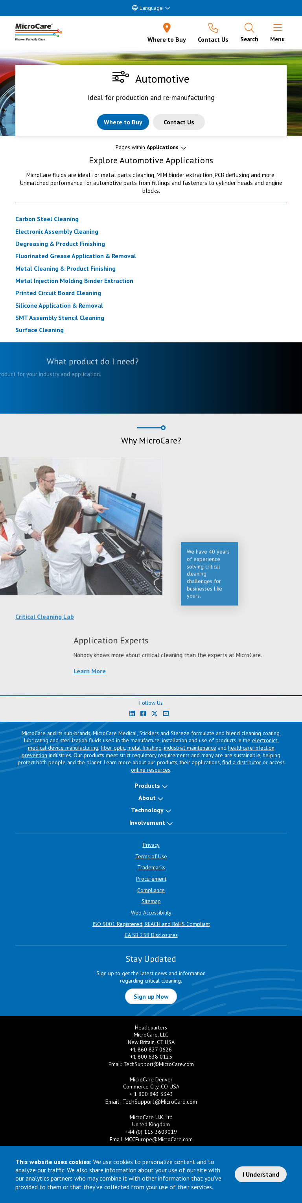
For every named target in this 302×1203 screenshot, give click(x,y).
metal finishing (144, 747)
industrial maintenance (190, 747)
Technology (147, 810)
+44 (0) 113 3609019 (151, 1131)
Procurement (151, 878)
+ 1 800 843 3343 (151, 1094)
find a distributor (241, 762)
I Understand (261, 1174)
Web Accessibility (151, 912)
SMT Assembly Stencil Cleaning (59, 318)
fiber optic (113, 747)
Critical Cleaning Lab (44, 621)
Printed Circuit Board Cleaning (58, 293)
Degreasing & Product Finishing (60, 244)
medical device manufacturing (63, 747)
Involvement (147, 822)
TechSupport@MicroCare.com (158, 1064)
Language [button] (147, 7)
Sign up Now (151, 996)
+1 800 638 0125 (151, 1056)
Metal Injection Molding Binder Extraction (74, 281)
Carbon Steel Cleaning (47, 219)
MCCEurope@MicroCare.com (159, 1139)
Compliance (151, 890)
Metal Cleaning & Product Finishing (65, 268)
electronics (265, 740)
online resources (150, 769)
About (147, 798)
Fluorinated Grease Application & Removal (75, 256)
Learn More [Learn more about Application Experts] (212, 671)
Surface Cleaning (39, 330)
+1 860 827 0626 (151, 1049)
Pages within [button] (147, 147)
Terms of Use (151, 856)
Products (147, 785)
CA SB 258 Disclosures (151, 935)
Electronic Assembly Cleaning (56, 231)
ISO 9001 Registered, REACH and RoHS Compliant (151, 924)
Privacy (151, 844)
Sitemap (151, 901)
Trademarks (151, 867)
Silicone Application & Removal (59, 305)
